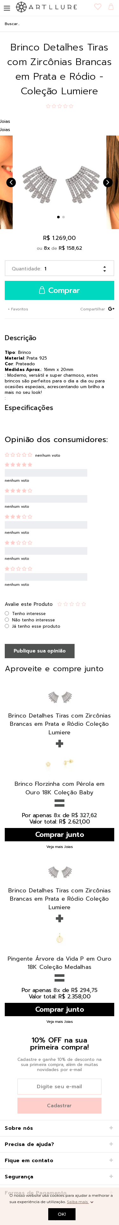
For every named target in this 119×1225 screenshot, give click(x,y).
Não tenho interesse (33, 620)
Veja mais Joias (59, 847)
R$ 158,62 (70, 248)
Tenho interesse (29, 614)
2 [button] (63, 217)
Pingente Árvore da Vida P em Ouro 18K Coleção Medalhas (59, 962)
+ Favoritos (17, 309)
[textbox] (59, 24)
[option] (59, 182)
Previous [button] (11, 182)
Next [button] (108, 182)
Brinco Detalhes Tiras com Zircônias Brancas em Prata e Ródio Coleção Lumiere (59, 724)
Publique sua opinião (40, 650)
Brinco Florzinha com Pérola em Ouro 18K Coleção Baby (60, 788)
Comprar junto (59, 834)
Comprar (59, 290)
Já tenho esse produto (36, 626)
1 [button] (58, 217)
